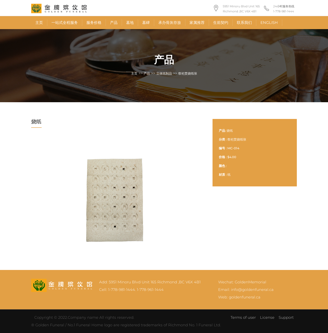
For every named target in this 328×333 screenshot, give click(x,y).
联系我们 (244, 22)
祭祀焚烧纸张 (187, 73)
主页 (39, 22)
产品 (114, 22)
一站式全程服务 (64, 22)
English (269, 22)
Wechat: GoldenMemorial (242, 282)
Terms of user (243, 317)
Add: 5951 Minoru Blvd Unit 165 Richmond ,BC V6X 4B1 (150, 282)
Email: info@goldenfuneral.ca (246, 289)
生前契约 (220, 22)
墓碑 (146, 22)
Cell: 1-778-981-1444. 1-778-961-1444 (131, 289)
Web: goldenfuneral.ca (239, 297)
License (267, 317)
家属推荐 (197, 22)
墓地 (130, 22)
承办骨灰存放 (169, 22)
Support (286, 317)
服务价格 (93, 22)
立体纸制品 (164, 73)
